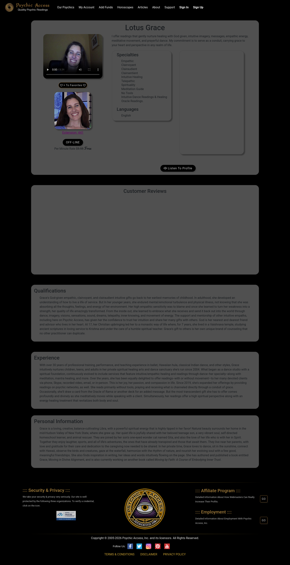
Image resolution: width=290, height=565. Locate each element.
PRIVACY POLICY (174, 554)
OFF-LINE (73, 142)
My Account (86, 7)
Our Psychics (65, 7)
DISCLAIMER (148, 554)
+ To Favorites (73, 85)
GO (264, 498)
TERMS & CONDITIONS (119, 554)
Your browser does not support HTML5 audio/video (72, 56)
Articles (142, 7)
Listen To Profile (178, 168)
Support (169, 7)
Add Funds (105, 7)
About (155, 7)
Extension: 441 (73, 132)
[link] (48, 516)
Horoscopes (124, 7)
